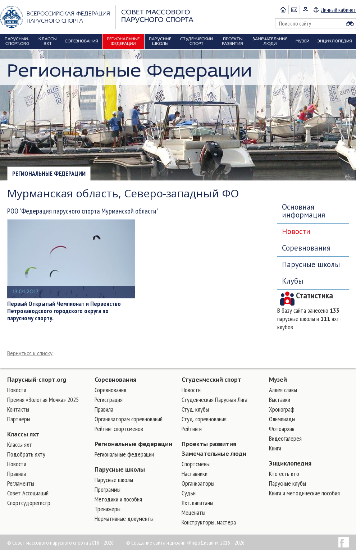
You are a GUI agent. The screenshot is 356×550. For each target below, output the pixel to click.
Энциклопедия (290, 463)
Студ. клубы (195, 409)
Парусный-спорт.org (36, 379)
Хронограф (282, 409)
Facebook (343, 542)
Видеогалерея (285, 438)
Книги (275, 448)
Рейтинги (192, 429)
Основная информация (303, 211)
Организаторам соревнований (129, 419)
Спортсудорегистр (28, 503)
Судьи (189, 493)
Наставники (194, 473)
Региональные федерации (49, 173)
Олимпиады (282, 419)
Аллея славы (283, 390)
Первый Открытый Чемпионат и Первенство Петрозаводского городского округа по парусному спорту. (64, 311)
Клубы (292, 281)
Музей (278, 379)
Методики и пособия (118, 499)
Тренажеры (107, 509)
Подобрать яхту (26, 454)
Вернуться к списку (30, 353)
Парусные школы (311, 264)
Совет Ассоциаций (28, 493)
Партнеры (18, 419)
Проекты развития (209, 444)
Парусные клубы (287, 483)
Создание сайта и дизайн (158, 542)
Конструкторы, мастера (209, 522)
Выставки (279, 399)
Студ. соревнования (204, 419)
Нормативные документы (124, 518)
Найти (350, 23)
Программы (107, 489)
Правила (16, 473)
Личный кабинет (338, 9)
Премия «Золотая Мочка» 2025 (43, 399)
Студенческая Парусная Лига (214, 399)
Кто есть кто (284, 473)
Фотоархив (282, 429)
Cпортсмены (196, 464)
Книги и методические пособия (304, 493)
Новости (296, 231)
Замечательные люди (214, 453)
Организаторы (198, 483)
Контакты (18, 409)
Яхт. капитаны (197, 503)
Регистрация (109, 399)
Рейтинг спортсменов (119, 429)
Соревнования (306, 248)
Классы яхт (23, 434)
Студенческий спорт (211, 379)
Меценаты (193, 512)
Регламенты (20, 483)
